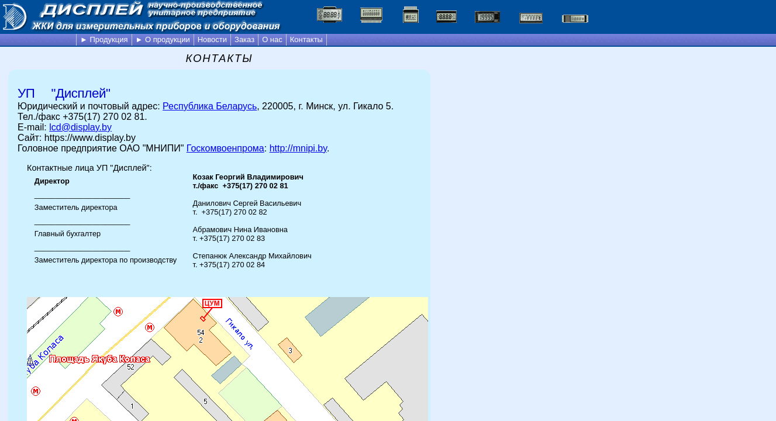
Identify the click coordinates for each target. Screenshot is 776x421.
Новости (212, 39)
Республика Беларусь (210, 106)
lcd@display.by (80, 127)
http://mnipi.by (298, 148)
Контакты (306, 39)
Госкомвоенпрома (225, 148)
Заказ (244, 39)
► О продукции (163, 39)
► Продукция (104, 39)
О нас (272, 39)
